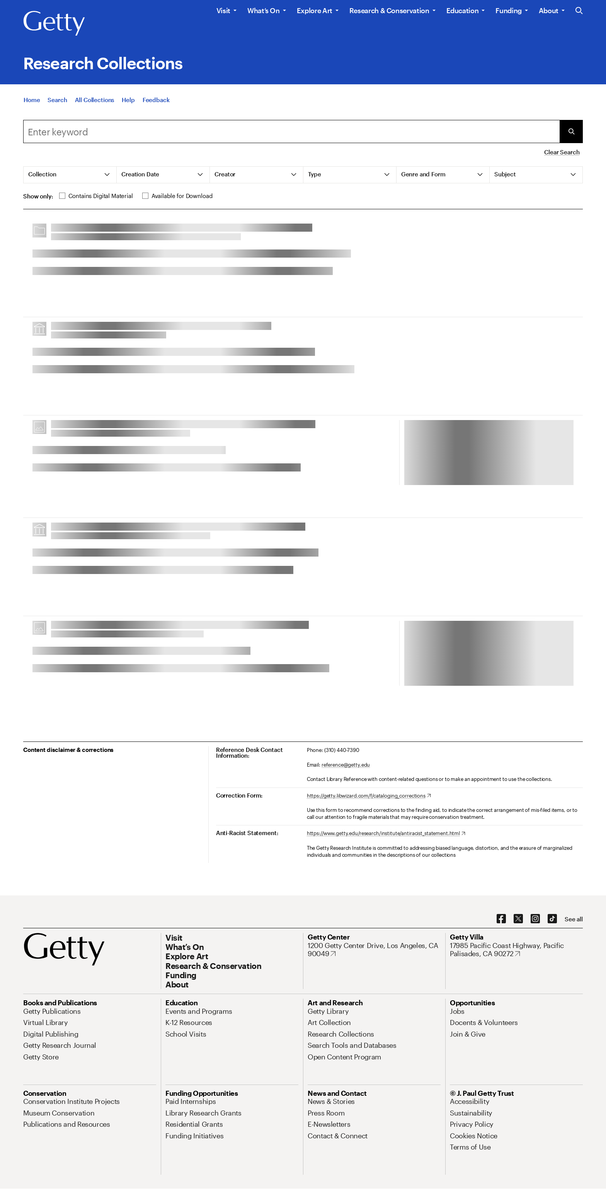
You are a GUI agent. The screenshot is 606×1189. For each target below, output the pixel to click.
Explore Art (314, 10)
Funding (508, 10)
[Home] (32, 100)
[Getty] (54, 23)
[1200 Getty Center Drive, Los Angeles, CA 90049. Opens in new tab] (374, 949)
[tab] (70, 175)
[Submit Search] (571, 131)
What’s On (263, 10)
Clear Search (561, 152)
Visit (223, 10)
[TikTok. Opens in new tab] (552, 919)
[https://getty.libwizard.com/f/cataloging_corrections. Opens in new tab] (369, 796)
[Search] (57, 100)
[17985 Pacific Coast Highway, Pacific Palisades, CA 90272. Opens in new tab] (516, 949)
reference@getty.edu (346, 765)
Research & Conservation (389, 10)
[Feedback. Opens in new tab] (156, 100)
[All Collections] (94, 100)
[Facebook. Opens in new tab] (501, 919)
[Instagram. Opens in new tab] (535, 919)
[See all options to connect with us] (574, 919)
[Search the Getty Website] (579, 11)
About (548, 10)
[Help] (128, 100)
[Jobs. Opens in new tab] (457, 1011)
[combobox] (291, 131)
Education (462, 10)
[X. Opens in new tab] (518, 919)
